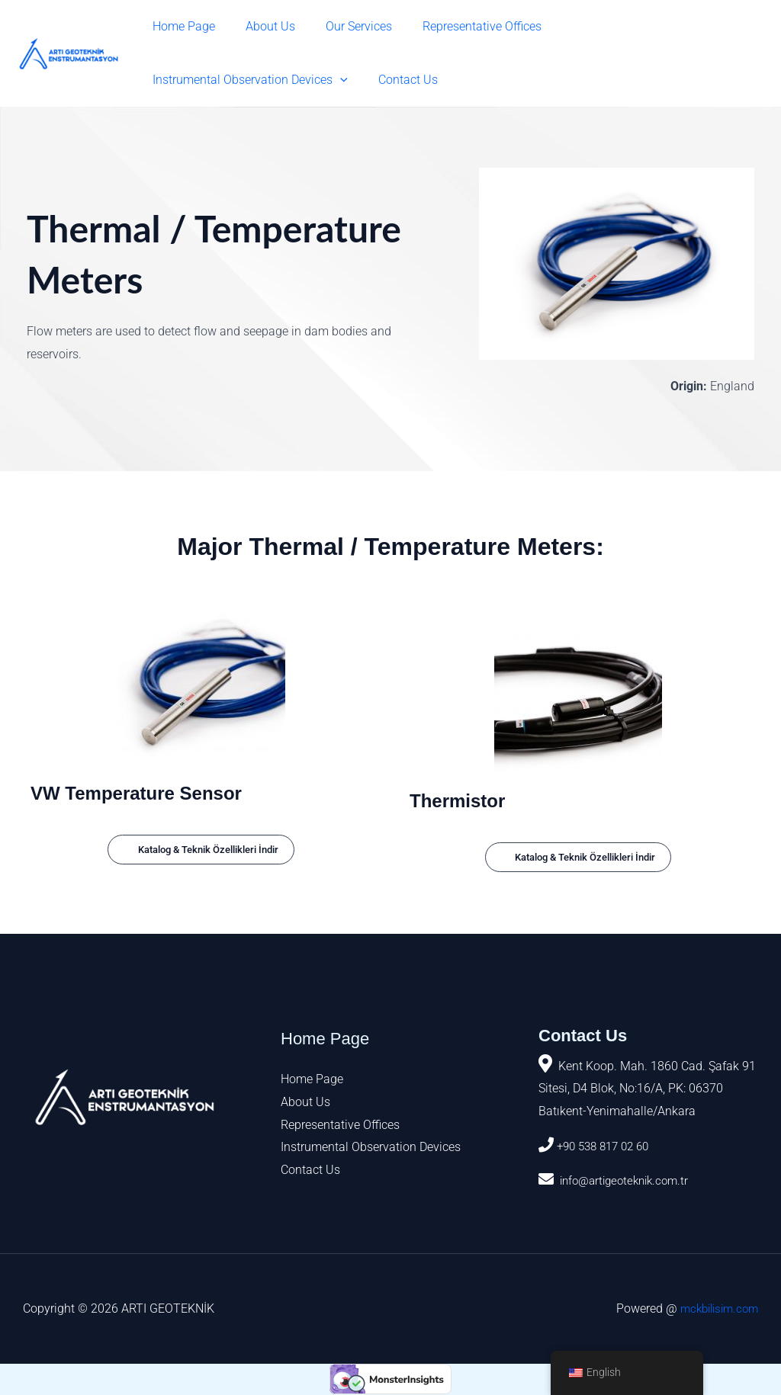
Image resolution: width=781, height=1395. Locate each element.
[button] (732, 26)
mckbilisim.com (715, 1309)
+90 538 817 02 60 (607, 1147)
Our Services (343, 26)
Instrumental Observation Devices (642, 26)
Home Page (180, 26)
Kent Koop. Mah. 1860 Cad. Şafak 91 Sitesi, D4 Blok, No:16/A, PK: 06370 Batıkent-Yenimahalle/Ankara (647, 1088)
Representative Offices (460, 26)
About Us (261, 26)
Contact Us (179, 79)
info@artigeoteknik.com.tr (628, 1181)
